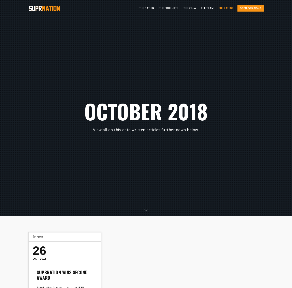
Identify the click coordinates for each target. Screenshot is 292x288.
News (40, 237)
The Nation (146, 8)
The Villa (190, 8)
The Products (168, 8)
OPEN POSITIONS (250, 8)
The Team (207, 8)
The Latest (226, 8)
